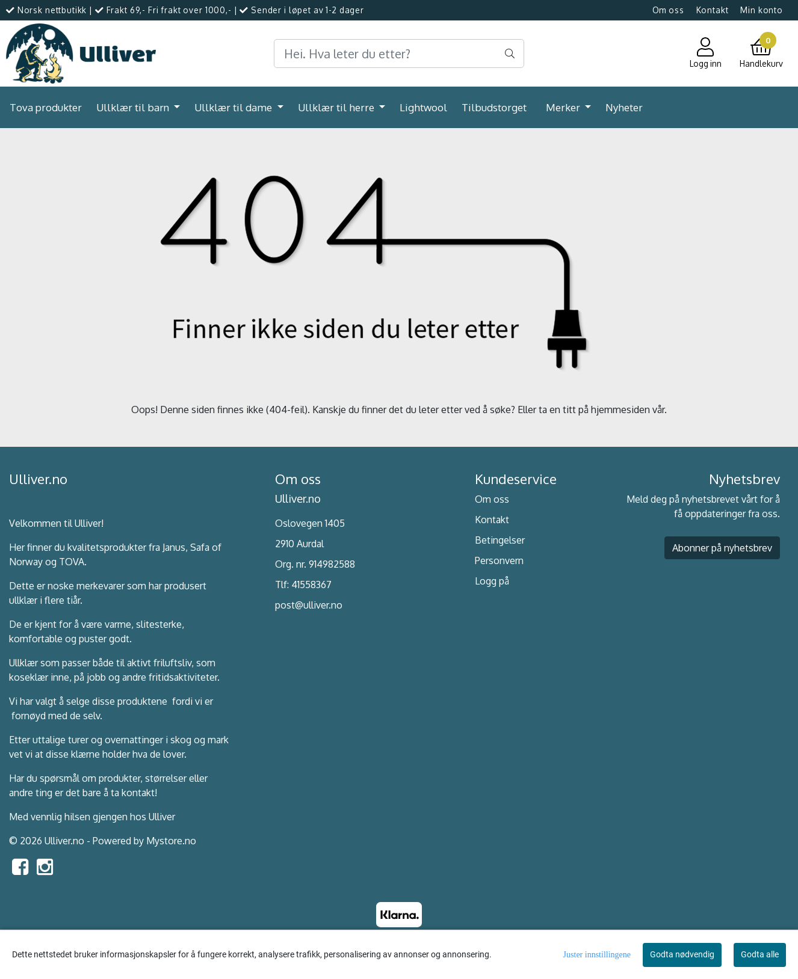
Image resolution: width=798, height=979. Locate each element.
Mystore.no (171, 841)
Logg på (492, 581)
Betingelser (500, 540)
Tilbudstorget (494, 107)
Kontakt (712, 10)
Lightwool (423, 107)
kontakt (138, 793)
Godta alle (760, 954)
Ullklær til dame (234, 107)
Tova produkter (46, 107)
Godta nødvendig (682, 954)
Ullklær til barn (134, 107)
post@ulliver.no (308, 605)
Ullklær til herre (337, 107)
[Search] (399, 53)
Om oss (668, 10)
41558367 (311, 584)
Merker (564, 107)
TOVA (71, 562)
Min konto (761, 10)
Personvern (499, 560)
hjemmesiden (620, 410)
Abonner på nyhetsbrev (722, 548)
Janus (173, 547)
